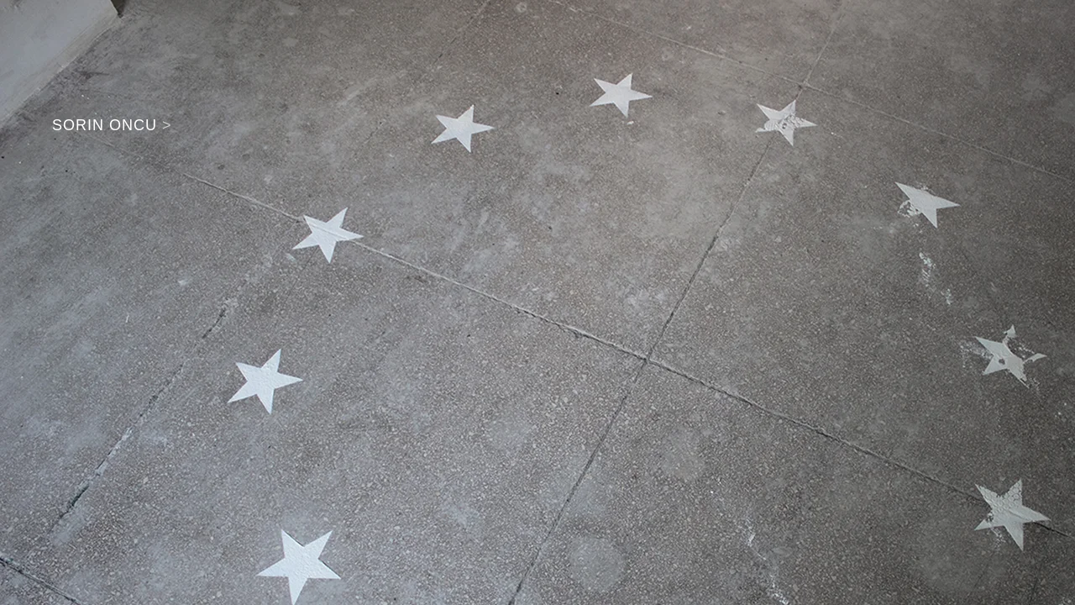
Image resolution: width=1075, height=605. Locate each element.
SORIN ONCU (112, 125)
